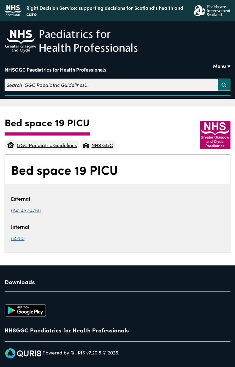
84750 (17, 238)
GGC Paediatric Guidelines (42, 145)
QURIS (77, 352)
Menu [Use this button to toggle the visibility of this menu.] (219, 66)
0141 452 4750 (26, 210)
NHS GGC (98, 145)
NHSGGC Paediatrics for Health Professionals (55, 70)
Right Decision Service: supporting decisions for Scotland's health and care (104, 11)
